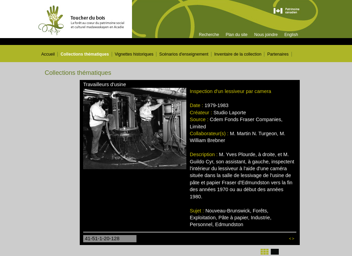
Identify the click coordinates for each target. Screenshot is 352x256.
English (291, 34)
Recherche (209, 34)
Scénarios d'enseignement (183, 54)
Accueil (48, 54)
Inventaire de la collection (237, 54)
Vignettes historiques (134, 54)
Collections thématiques (84, 54)
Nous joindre (265, 34)
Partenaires (277, 54)
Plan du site (237, 34)
